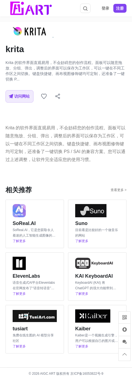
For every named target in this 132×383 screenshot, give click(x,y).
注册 (120, 8)
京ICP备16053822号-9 (86, 374)
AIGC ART (47, 374)
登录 (105, 8)
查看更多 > (119, 190)
